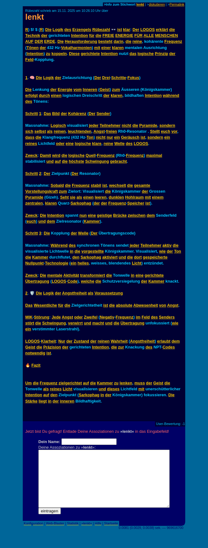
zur (121, 347)
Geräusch (130, 137)
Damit (45, 155)
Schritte (118, 77)
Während (59, 245)
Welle (119, 143)
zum (116, 89)
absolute (124, 305)
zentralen (34, 203)
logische (146, 53)
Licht (137, 263)
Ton (90, 137)
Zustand (81, 341)
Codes (168, 347)
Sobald (57, 185)
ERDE (50, 41)
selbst (40, 131)
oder (60, 143)
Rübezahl (101, 29)
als (50, 131)
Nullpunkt (34, 263)
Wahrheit (119, 341)
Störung (41, 317)
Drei (106, 77)
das (132, 53)
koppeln (59, 53)
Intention (79, 35)
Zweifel (90, 317)
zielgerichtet (70, 383)
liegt (43, 401)
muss (139, 383)
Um (28, 383)
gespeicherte (155, 257)
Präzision (52, 347)
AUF (29, 41)
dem (151, 215)
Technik (32, 35)
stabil (96, 185)
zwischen (137, 215)
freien (111, 131)
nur (110, 137)
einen (56, 95)
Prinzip (161, 53)
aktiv (167, 245)
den (76, 257)
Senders (167, 317)
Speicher (135, 203)
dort (138, 257)
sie (72, 197)
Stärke (31, 401)
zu (48, 53)
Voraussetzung (108, 293)
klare (96, 143)
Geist (104, 89)
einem (157, 197)
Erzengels (81, 29)
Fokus (133, 77)
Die (48, 29)
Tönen (32, 47)
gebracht (118, 161)
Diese (74, 53)
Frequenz (173, 41)
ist (119, 29)
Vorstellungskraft (41, 191)
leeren (101, 197)
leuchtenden (79, 131)
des (67, 29)
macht (98, 323)
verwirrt (75, 323)
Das (47, 113)
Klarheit (48, 341)
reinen (59, 131)
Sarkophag (80, 203)
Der (136, 29)
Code (72, 281)
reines (31, 143)
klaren (118, 47)
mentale (54, 275)
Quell (91, 155)
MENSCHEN (166, 35)
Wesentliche (45, 305)
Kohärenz (77, 113)
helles (83, 263)
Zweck (31, 155)
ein (117, 137)
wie (162, 251)
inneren (67, 401)
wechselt (117, 185)
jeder (94, 125)
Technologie (56, 263)
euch (165, 131)
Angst (99, 131)
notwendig (35, 353)
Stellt (155, 131)
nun (83, 215)
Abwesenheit (145, 305)
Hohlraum (134, 197)
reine (137, 41)
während (171, 95)
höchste (76, 161)
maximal (154, 155)
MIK (28, 317)
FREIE (108, 35)
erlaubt (164, 341)
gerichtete (90, 53)
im (138, 317)
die (172, 29)
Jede (56, 317)
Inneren (90, 89)
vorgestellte (92, 251)
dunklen (116, 197)
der (44, 35)
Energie (65, 89)
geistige (104, 215)
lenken (125, 383)
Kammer (92, 221)
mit (97, 47)
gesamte (142, 185)
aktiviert (110, 257)
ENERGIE (124, 35)
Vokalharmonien (76, 47)
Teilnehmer (109, 125)
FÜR (138, 35)
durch (44, 95)
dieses (113, 389)
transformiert (92, 275)
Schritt (31, 113)
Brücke (120, 215)
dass (29, 137)
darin (118, 41)
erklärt (162, 29)
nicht (126, 125)
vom (77, 89)
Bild (56, 113)
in (71, 251)
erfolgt (31, 95)
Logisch (58, 125)
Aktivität (71, 275)
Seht (64, 197)
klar (126, 29)
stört (29, 323)
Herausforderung (81, 41)
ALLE (148, 35)
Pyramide (148, 125)
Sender (103, 113)
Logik (58, 29)
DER (39, 41)
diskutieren (157, 4)
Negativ (107, 317)
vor (174, 131)
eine (70, 143)
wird (56, 155)
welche (87, 281)
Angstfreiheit (74, 293)
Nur (61, 341)
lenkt (140, 4)
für (91, 35)
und (50, 161)
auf (58, 161)
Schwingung (97, 161)
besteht (105, 41)
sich (29, 131)
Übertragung (37, 281)
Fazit (36, 365)
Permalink (177, 4)
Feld (29, 59)
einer (106, 47)
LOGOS (147, 29)
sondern (167, 125)
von (162, 305)
